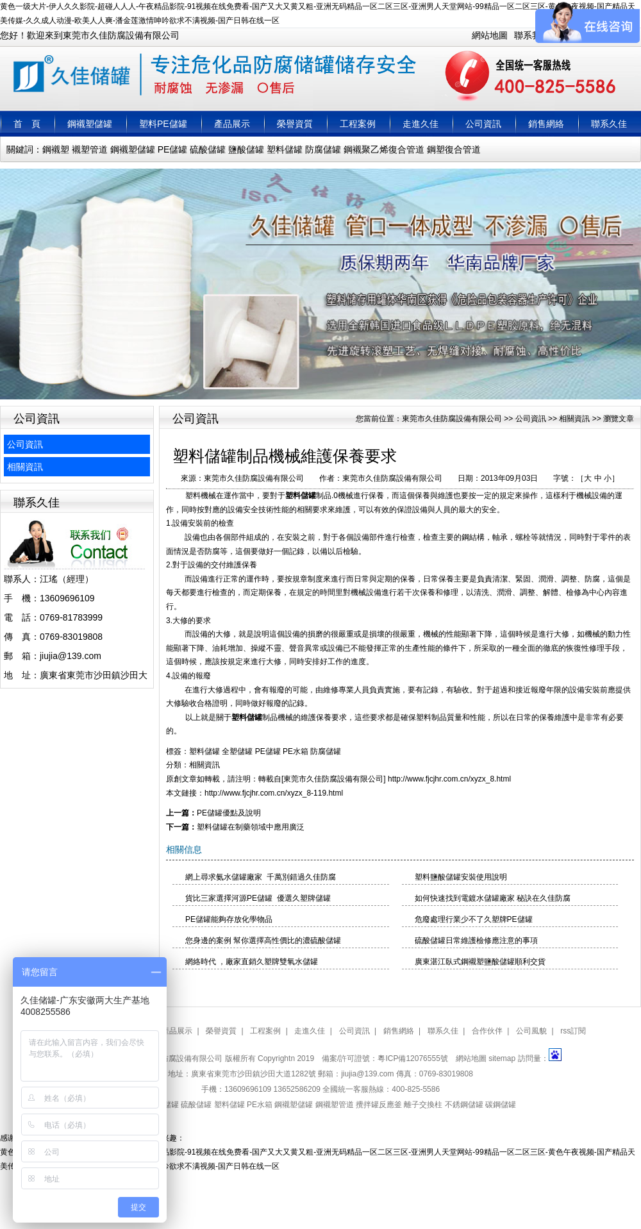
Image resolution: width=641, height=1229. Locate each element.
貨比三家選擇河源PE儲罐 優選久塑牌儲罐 (258, 898)
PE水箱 (295, 751)
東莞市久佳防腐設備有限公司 (452, 418)
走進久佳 (420, 124)
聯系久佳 (609, 124)
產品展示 (232, 124)
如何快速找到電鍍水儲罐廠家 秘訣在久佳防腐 (492, 898)
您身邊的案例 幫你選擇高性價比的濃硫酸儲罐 (263, 940)
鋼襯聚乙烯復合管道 (384, 149)
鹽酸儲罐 (246, 149)
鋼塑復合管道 (454, 149)
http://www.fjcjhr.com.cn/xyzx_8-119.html (273, 793)
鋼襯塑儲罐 (89, 124)
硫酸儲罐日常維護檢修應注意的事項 (476, 940)
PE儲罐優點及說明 (229, 812)
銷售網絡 (546, 124)
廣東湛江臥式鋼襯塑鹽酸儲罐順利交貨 (480, 961)
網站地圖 (490, 35)
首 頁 (26, 124)
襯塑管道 (90, 149)
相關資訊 (25, 467)
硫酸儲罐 (208, 149)
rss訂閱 (573, 1030)
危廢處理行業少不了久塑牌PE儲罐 (474, 919)
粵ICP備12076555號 (412, 1058)
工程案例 (358, 124)
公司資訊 (483, 124)
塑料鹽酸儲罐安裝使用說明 (461, 877)
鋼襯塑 (55, 149)
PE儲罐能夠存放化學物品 (228, 919)
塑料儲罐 (285, 149)
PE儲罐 (173, 149)
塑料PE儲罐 (163, 124)
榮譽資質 (295, 124)
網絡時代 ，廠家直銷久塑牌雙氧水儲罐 (251, 961)
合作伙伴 (487, 1030)
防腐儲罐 (323, 149)
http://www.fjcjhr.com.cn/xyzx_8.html (449, 778)
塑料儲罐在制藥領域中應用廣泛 (250, 827)
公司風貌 (531, 1030)
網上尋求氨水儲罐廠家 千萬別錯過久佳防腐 (260, 877)
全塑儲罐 (237, 751)
